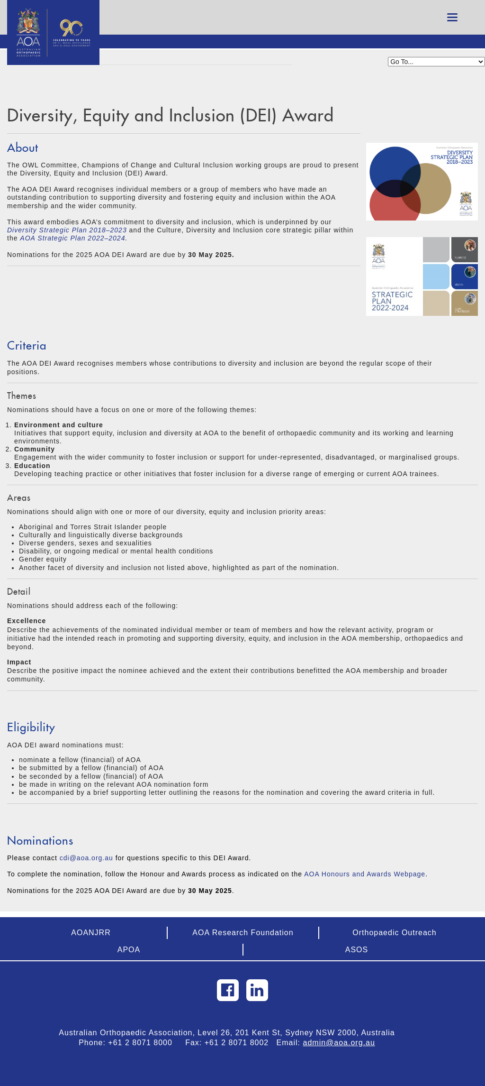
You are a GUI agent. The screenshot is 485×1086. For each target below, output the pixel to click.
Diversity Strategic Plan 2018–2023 (67, 230)
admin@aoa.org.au (339, 1043)
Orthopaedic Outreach (394, 933)
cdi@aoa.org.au (86, 858)
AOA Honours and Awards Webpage (364, 874)
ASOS (356, 950)
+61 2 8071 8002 (241, 1043)
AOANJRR (90, 933)
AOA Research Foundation (242, 933)
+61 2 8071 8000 (144, 1043)
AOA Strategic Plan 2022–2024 (72, 238)
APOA (128, 950)
